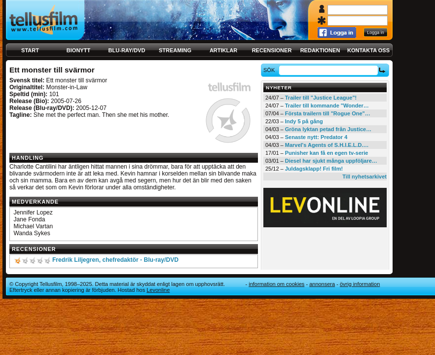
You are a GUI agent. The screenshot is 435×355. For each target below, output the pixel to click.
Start (30, 50)
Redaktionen (320, 50)
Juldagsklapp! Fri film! (314, 169)
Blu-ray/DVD (127, 50)
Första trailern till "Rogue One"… (327, 113)
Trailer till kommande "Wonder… (327, 105)
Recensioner (272, 50)
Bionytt (78, 50)
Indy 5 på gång (304, 121)
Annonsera (322, 284)
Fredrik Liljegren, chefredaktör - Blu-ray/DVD (115, 259)
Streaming (175, 50)
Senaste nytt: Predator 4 (316, 137)
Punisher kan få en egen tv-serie (326, 153)
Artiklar (223, 50)
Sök (270, 70)
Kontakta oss (368, 50)
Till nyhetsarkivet (364, 176)
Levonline (158, 290)
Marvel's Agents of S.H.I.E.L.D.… (327, 145)
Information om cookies (276, 284)
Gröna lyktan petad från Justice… (328, 129)
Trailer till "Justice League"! (321, 98)
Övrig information (360, 284)
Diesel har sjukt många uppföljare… (331, 161)
